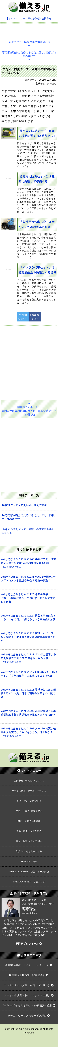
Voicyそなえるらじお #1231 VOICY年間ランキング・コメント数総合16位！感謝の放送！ (28, 578)
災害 (29, 811)
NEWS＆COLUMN (29, 871)
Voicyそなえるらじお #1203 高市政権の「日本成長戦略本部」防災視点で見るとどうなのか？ (28, 713)
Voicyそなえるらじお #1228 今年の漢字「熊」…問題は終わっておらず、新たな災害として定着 (28, 598)
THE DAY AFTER (29, 881)
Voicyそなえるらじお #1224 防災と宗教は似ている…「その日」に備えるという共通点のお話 (28, 617)
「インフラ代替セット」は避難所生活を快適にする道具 (37, 270)
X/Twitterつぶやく (22, 317)
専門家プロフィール (28, 943)
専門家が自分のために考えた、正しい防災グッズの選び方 (29, 56)
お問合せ (29, 780)
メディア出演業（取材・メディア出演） (29, 995)
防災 (29, 801)
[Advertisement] (29, 30)
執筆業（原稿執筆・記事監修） (28, 975)
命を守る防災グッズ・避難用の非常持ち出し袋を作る (28, 531)
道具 (28, 831)
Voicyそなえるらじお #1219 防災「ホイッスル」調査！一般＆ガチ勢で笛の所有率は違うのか (28, 637)
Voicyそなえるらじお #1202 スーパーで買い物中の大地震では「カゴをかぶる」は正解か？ (28, 732)
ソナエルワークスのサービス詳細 (29, 1015)
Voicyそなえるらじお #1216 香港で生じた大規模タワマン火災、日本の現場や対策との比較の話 (28, 693)
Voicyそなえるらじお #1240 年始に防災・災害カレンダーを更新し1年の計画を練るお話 (28, 563)
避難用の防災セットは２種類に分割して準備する (37, 179)
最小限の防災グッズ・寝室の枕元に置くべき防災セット (37, 133)
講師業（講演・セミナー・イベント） (28, 965)
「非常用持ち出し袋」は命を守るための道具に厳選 (37, 224)
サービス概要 (29, 790)
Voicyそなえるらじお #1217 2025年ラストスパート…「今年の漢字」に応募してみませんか (29, 674)
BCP (29, 821)
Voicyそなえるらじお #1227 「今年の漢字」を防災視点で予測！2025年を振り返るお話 (28, 658)
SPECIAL (29, 861)
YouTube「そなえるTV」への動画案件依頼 (29, 1005)
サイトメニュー (16, 18)
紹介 (29, 841)
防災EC (29, 851)
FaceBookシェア (35, 317)
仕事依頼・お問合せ (39, 18)
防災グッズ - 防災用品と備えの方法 (29, 44)
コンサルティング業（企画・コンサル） (29, 985)
